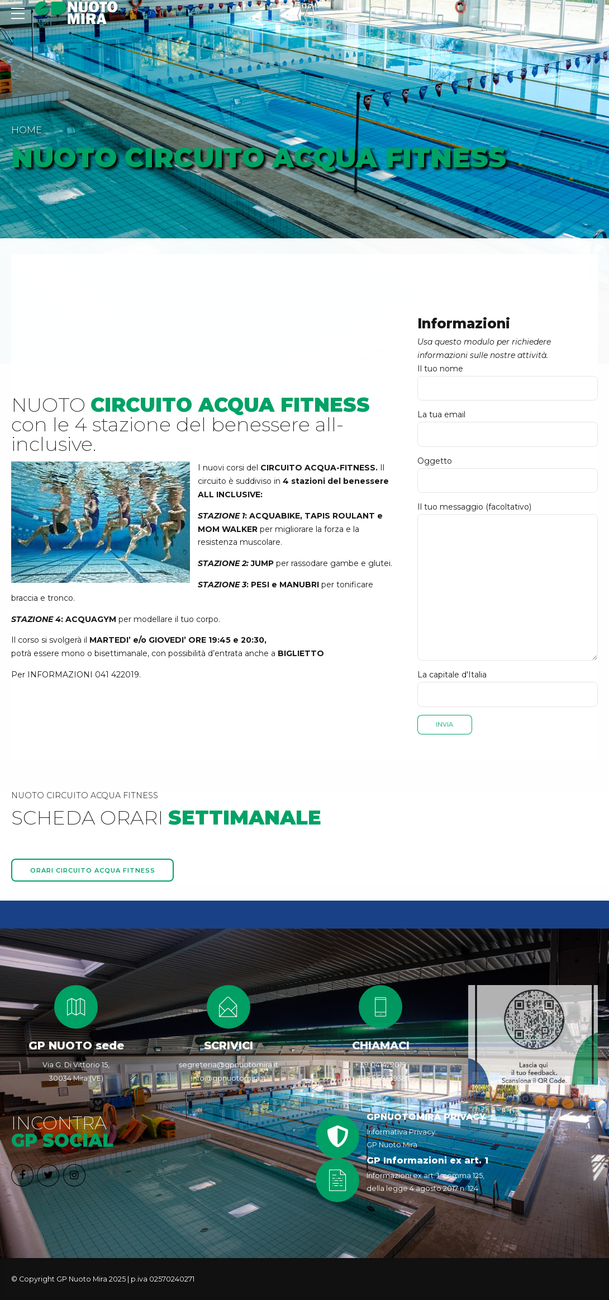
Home (26, 129)
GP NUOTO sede (76, 1046)
